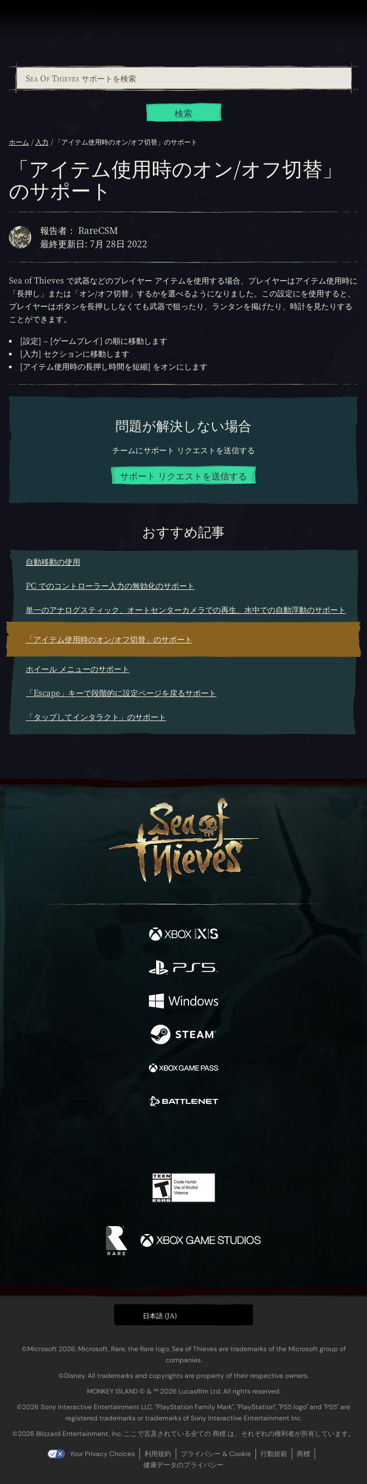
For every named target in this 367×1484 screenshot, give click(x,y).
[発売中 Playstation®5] (183, 969)
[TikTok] (239, 1141)
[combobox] (183, 78)
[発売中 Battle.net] (183, 1103)
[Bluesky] (262, 1141)
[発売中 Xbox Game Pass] (183, 1069)
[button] (183, 1314)
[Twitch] (149, 1141)
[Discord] (215, 1141)
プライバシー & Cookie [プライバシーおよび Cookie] (216, 1453)
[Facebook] (103, 1139)
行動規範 (273, 1453)
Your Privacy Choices (102, 1453)
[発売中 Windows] (183, 1002)
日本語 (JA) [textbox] (160, 1315)
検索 (183, 113)
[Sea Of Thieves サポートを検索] (184, 78)
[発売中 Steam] (183, 1036)
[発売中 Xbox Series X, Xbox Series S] (183, 935)
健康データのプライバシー (183, 1465)
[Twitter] (125, 1139)
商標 (303, 1453)
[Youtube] (182, 1141)
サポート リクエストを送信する (183, 475)
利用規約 (157, 1453)
